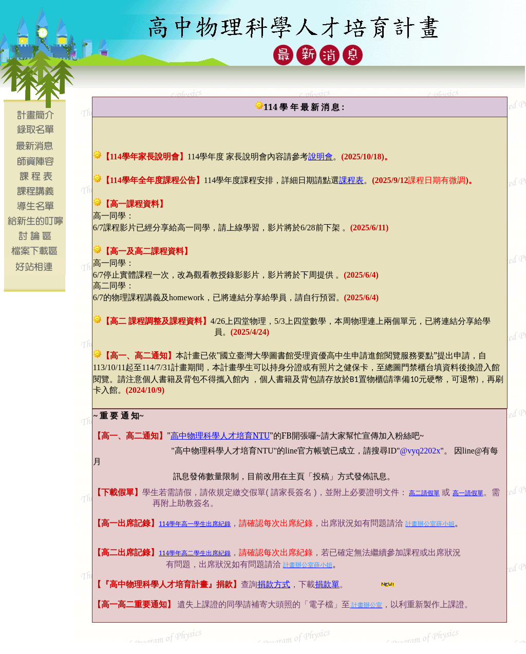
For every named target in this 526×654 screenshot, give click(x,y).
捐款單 (327, 584)
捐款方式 (273, 584)
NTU (220, 435)
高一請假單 (468, 493)
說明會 (320, 156)
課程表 (351, 180)
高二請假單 (424, 493)
